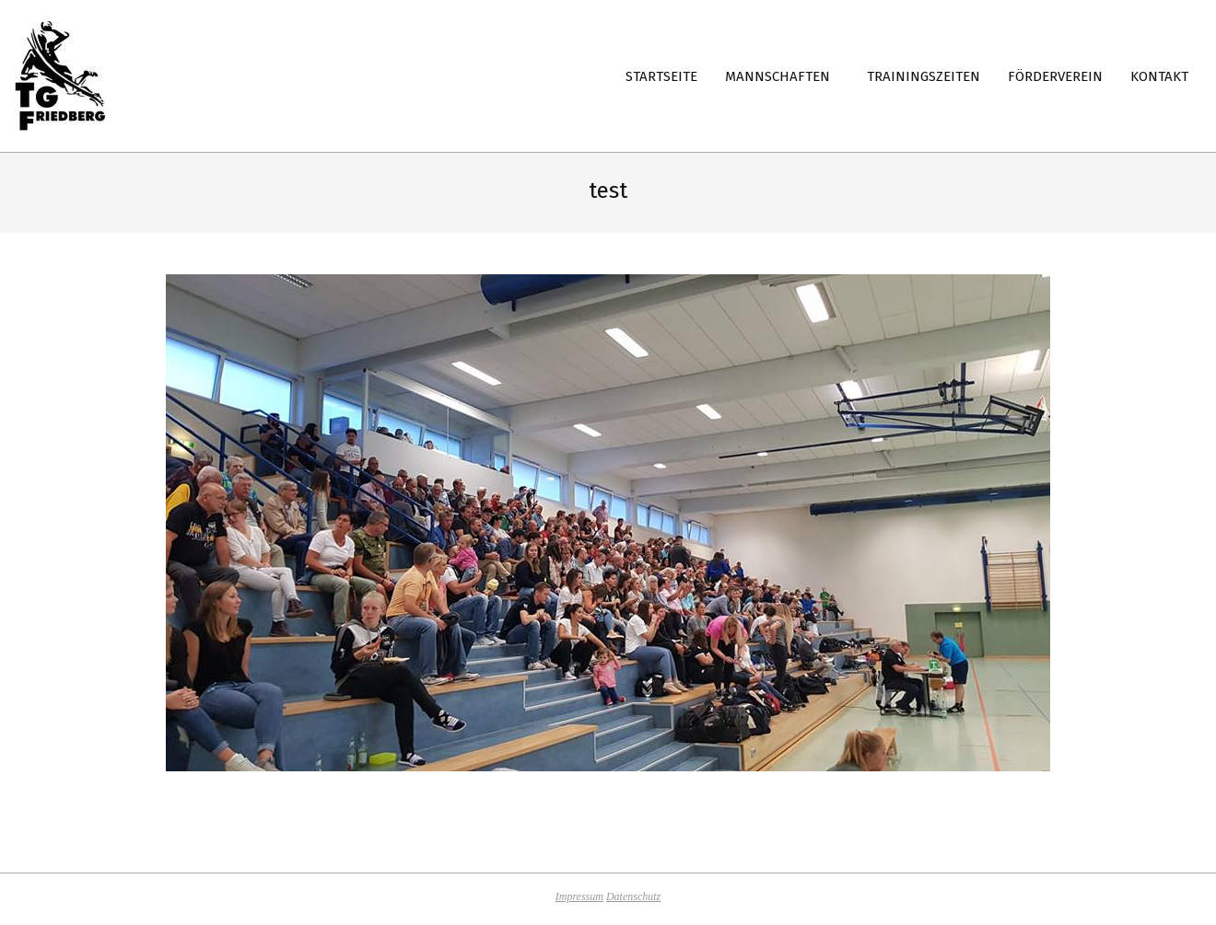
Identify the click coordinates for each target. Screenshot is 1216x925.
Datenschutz (633, 896)
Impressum (579, 896)
